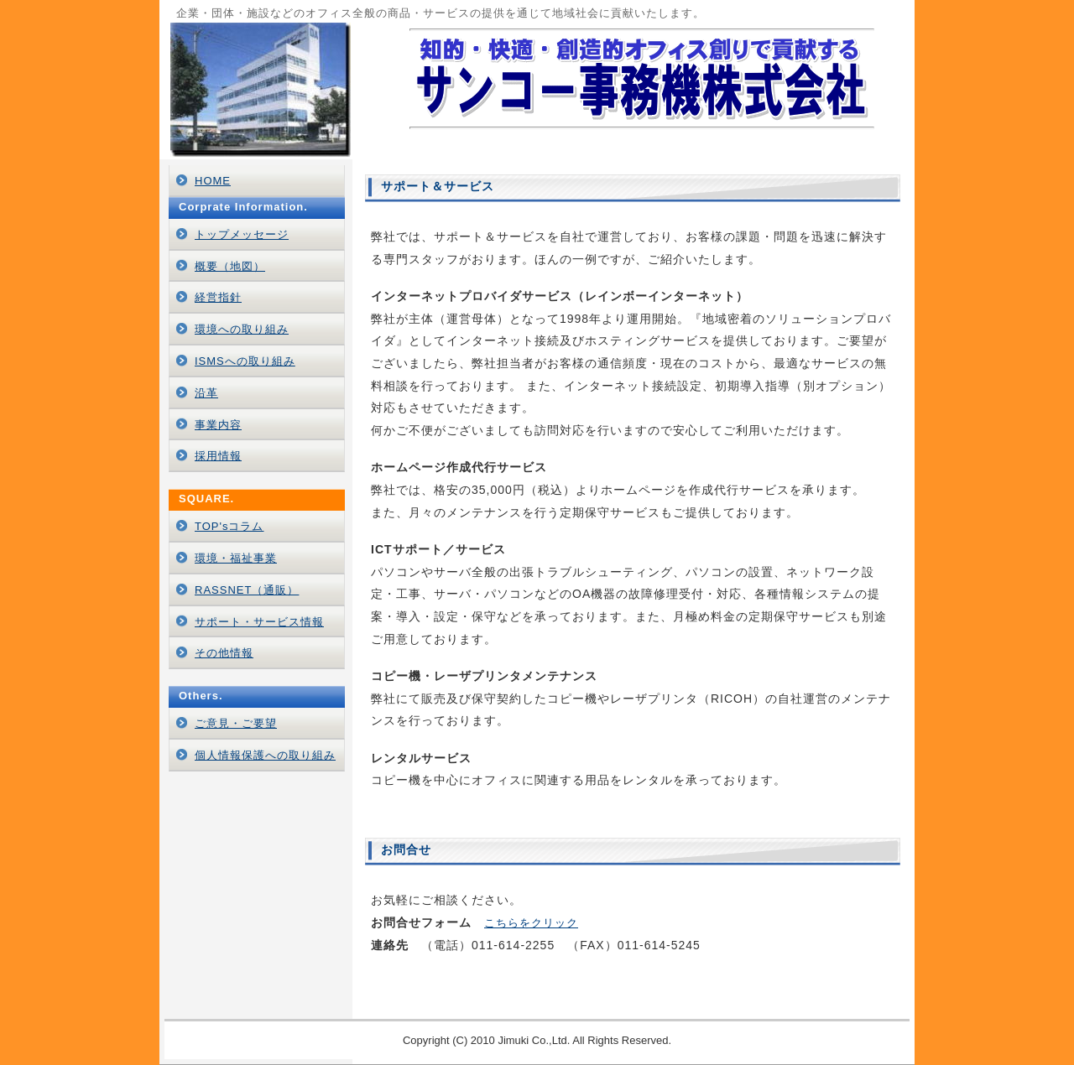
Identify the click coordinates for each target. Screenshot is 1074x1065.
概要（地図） (230, 266)
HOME (213, 180)
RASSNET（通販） (247, 590)
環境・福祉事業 (236, 558)
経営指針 (218, 297)
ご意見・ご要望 (236, 723)
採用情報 (218, 455)
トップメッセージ (242, 234)
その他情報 (224, 653)
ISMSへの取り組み (245, 361)
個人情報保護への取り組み (265, 755)
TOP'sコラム (229, 526)
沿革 (206, 393)
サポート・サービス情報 (259, 622)
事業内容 (218, 424)
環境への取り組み (242, 329)
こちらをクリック (531, 923)
